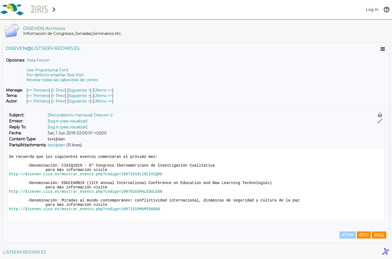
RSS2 (379, 235)
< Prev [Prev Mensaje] (59, 90)
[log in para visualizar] (68, 121)
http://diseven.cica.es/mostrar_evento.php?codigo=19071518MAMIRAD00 (84, 209)
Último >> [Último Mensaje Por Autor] (103, 101)
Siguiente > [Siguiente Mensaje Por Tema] (79, 95)
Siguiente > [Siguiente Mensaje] (79, 90)
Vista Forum (38, 60)
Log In (372, 9)
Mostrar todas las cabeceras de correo (62, 79)
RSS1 (364, 235)
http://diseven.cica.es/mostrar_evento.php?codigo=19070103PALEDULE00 (85, 191)
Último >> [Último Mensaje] (103, 90)
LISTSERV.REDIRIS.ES (24, 252)
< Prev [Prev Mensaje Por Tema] (59, 95)
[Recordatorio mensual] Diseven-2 (80, 115)
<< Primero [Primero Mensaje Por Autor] (38, 101)
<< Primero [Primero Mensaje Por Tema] (38, 95)
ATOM (348, 235)
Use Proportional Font (47, 70)
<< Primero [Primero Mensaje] (38, 90)
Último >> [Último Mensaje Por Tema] (103, 95)
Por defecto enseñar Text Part (55, 75)
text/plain (56, 145)
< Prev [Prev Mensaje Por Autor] (59, 101)
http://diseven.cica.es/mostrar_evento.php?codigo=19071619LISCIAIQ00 (85, 174)
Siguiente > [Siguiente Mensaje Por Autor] (79, 101)
